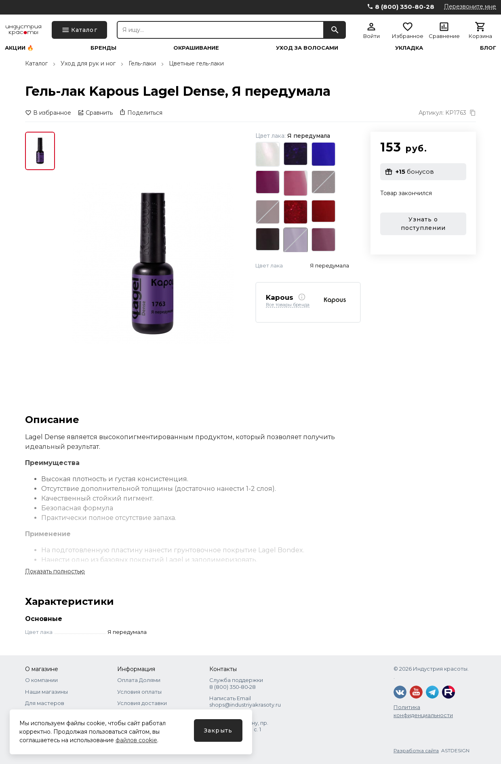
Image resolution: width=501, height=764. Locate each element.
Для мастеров (44, 703)
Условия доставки (142, 703)
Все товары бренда (287, 305)
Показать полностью (55, 571)
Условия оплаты (139, 691)
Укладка (409, 48)
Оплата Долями (138, 680)
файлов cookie (136, 740)
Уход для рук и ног (88, 63)
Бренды (103, 48)
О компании (41, 680)
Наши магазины (46, 691)
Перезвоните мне (470, 6)
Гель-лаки (142, 63)
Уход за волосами (307, 48)
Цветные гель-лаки (196, 63)
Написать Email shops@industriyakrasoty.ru (245, 701)
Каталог (36, 63)
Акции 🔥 (19, 48)
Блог (488, 48)
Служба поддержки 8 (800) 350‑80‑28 (236, 683)
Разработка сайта (416, 750)
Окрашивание (196, 48)
